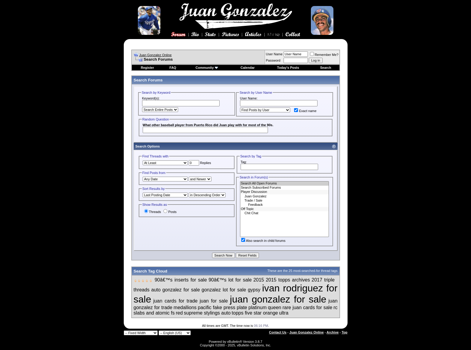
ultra (283, 312)
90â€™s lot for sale (230, 279)
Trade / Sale (284, 201)
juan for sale (214, 300)
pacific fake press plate (222, 307)
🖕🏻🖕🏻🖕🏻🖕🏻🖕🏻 (143, 280)
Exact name (305, 111)
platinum (257, 307)
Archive (333, 332)
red (179, 312)
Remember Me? (324, 54)
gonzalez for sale (181, 289)
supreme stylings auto (207, 312)
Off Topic (284, 209)
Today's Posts (288, 67)
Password (273, 60)
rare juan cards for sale (307, 307)
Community (207, 67)
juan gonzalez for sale (278, 299)
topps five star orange (255, 312)
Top (344, 332)
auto (156, 289)
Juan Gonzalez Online (155, 55)
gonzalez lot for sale (224, 289)
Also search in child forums (263, 240)
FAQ (172, 67)
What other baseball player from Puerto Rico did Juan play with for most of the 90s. (208, 125)
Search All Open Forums (284, 183)
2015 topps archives (288, 279)
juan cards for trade (175, 300)
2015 (258, 279)
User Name (274, 54)
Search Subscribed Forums (284, 188)
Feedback (284, 205)
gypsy (254, 289)
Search (325, 67)
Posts (170, 212)
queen (274, 307)
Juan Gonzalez (284, 196)
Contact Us (278, 332)
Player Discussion (284, 192)
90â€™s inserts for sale (181, 279)
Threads (152, 212)
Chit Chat (284, 213)
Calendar (248, 67)
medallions (185, 307)
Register (147, 67)
